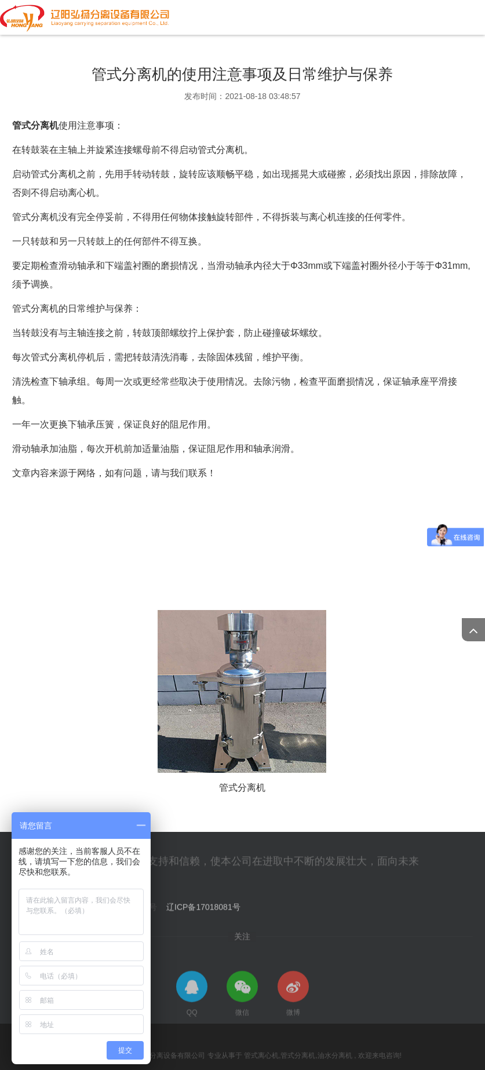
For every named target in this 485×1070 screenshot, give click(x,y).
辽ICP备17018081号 (203, 910)
